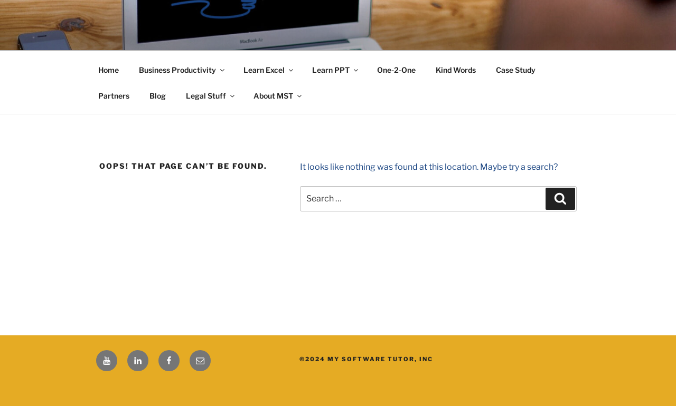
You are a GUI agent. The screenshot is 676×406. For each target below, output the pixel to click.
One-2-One (396, 69)
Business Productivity (182, 69)
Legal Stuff (211, 95)
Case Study (516, 69)
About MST (278, 95)
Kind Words (456, 69)
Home (108, 69)
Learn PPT (336, 69)
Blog (157, 95)
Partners (113, 95)
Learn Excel (269, 69)
